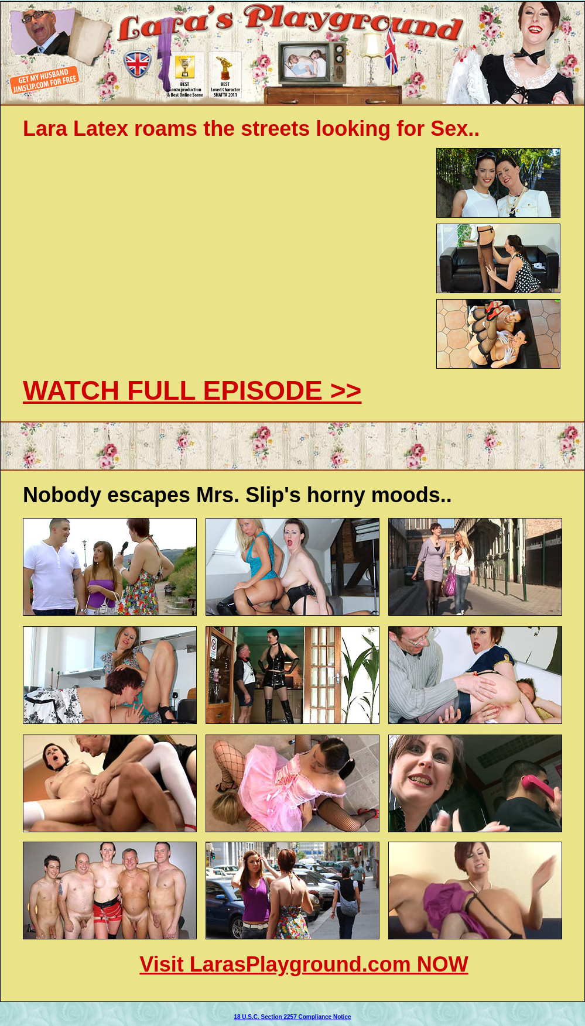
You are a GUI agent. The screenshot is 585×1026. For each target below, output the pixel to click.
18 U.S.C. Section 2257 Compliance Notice (292, 1017)
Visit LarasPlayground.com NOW (303, 964)
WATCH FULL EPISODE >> (192, 390)
